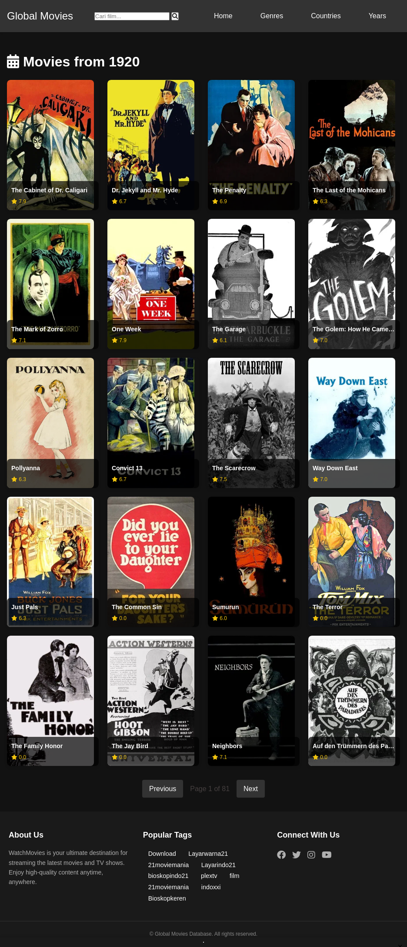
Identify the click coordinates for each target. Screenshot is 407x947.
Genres (271, 16)
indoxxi (211, 887)
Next (251, 788)
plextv (209, 875)
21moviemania (168, 864)
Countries (325, 16)
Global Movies (40, 16)
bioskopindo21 (168, 875)
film (234, 875)
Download (162, 853)
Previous (162, 788)
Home (223, 16)
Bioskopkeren (167, 898)
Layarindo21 (218, 864)
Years (377, 16)
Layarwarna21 (208, 853)
